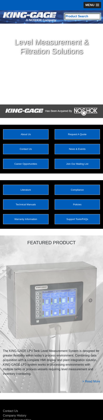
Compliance (77, 189)
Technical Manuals (26, 204)
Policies (77, 204)
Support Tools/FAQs (77, 219)
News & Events (77, 149)
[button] (92, 5)
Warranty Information (25, 219)
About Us (26, 134)
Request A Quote (77, 134)
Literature (26, 189)
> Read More (91, 381)
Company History (14, 415)
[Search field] (82, 16)
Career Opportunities (25, 163)
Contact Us (26, 149)
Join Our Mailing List (77, 163)
